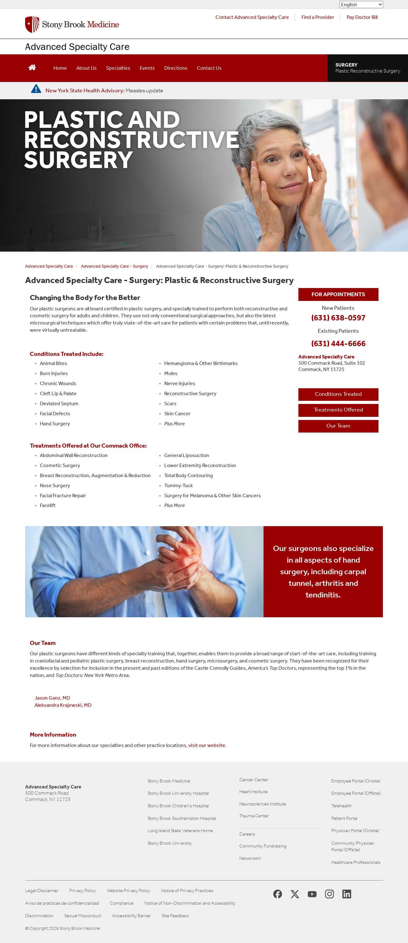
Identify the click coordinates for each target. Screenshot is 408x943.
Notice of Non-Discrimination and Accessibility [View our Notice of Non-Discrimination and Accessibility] (190, 903)
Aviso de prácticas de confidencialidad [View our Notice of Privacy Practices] (62, 903)
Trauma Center (254, 816)
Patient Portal (344, 818)
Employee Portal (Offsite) (356, 793)
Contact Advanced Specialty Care (252, 17)
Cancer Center (253, 779)
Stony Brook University (170, 843)
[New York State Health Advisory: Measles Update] (104, 90)
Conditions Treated (338, 393)
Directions (176, 68)
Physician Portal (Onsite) (355, 830)
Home (60, 68)
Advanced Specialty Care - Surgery (114, 266)
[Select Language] (361, 4)
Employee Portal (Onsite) (355, 781)
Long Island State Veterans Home (180, 830)
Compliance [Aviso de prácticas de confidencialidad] (121, 903)
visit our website (206, 745)
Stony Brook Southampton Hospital (182, 818)
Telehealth (341, 806)
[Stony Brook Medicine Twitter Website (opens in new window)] (312, 894)
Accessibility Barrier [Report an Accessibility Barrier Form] (131, 915)
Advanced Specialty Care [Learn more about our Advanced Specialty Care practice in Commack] (77, 46)
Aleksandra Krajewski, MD (63, 705)
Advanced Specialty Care (49, 266)
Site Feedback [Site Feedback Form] (175, 915)
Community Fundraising (262, 846)
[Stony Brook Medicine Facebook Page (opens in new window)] (277, 894)
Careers (247, 834)
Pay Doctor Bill (362, 17)
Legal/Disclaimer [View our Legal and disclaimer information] (41, 890)
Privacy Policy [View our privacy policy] (82, 890)
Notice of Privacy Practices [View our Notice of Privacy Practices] (187, 890)
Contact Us (209, 68)
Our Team (338, 425)
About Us (86, 68)
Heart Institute (253, 791)
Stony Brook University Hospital (178, 793)
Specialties (118, 68)
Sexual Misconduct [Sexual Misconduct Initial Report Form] (82, 915)
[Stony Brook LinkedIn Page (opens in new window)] (346, 894)
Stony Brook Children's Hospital (178, 806)
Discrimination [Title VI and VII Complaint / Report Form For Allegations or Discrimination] (39, 915)
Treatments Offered (338, 409)
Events (147, 68)
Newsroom (250, 858)
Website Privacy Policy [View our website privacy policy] (128, 890)
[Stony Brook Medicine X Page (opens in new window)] (294, 894)
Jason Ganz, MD (52, 698)
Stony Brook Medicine (169, 781)
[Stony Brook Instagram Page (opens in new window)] (329, 894)
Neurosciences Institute (262, 804)
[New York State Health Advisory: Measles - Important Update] (36, 89)
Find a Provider (318, 17)
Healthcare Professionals (355, 862)
